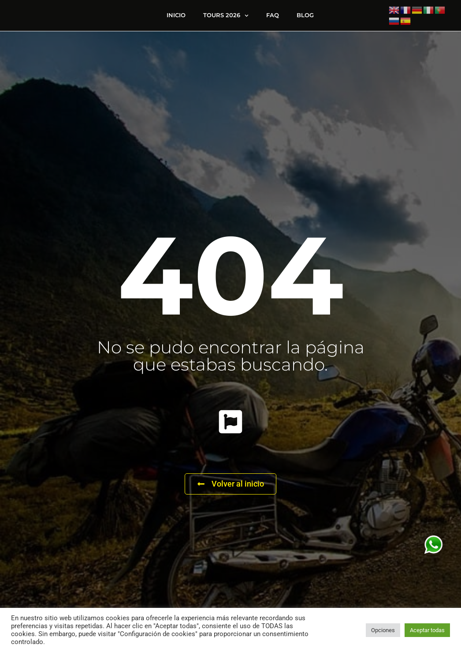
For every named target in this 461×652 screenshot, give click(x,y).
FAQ (272, 17)
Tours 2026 (226, 17)
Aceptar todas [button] (427, 630)
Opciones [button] (383, 630)
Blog (305, 17)
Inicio (176, 17)
